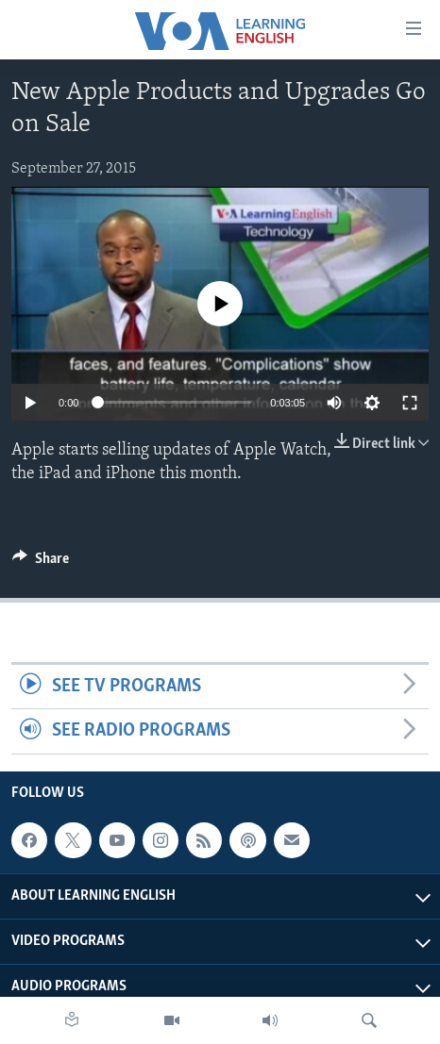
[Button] (40, 563)
